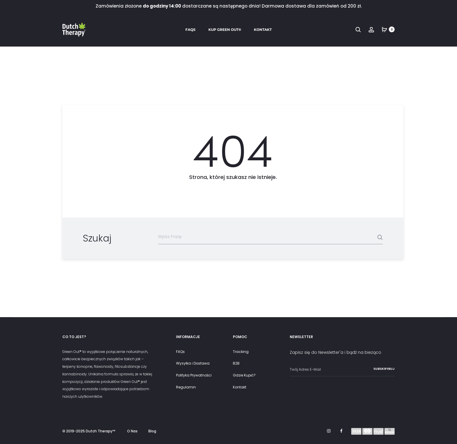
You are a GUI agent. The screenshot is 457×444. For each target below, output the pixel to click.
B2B (236, 363)
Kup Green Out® (224, 29)
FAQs (190, 29)
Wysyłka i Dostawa (193, 363)
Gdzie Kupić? (244, 375)
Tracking (241, 351)
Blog (152, 431)
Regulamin (186, 387)
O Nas (132, 431)
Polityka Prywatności (194, 375)
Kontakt (263, 29)
